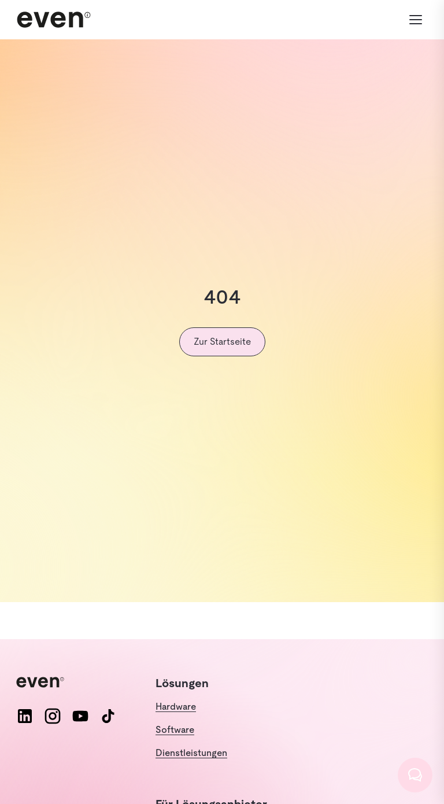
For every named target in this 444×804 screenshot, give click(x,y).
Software (175, 729)
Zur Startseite (222, 341)
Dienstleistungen (191, 752)
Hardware (176, 706)
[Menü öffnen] (415, 19)
